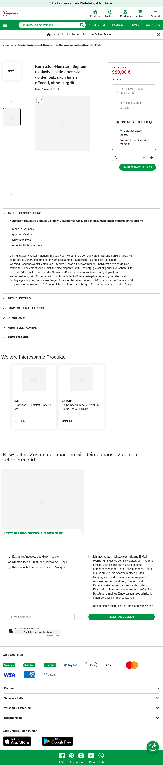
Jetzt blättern (106, 3)
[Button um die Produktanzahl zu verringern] (142, 157)
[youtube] (91, 755)
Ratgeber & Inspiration (105, 25)
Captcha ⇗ (53, 636)
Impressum (77, 762)
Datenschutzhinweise (138, 605)
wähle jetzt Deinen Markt (96, 34)
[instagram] (81, 755)
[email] (41, 617)
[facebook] (62, 755)
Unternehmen (13, 717)
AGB (62, 762)
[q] (43, 25)
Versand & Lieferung (17, 708)
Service (134, 25)
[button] (5, 25)
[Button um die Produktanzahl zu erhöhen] (153, 157)
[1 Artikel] (147, 157)
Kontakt (9, 688)
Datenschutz (96, 762)
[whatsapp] (101, 755)
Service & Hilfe (13, 698)
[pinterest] (71, 755)
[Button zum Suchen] (81, 25)
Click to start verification (38, 632)
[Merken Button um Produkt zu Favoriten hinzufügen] (115, 157)
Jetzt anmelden (121, 616)
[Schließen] (158, 35)
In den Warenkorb (138, 167)
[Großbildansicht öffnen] (62, 123)
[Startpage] (10, 13)
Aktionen (153, 25)
